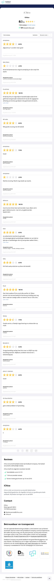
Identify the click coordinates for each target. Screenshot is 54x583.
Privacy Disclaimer (10, 577)
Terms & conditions (36, 577)
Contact (27, 577)
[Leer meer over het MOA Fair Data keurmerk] (21, 553)
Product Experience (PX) (21, 536)
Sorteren (35, 35)
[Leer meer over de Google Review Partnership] (45, 553)
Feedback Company (15, 579)
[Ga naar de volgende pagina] (31, 450)
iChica (27, 17)
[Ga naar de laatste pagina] (36, 450)
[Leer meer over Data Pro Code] (9, 553)
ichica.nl (8, 514)
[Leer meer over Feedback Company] (33, 553)
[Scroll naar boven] (49, 578)
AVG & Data (20, 577)
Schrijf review (31, 25)
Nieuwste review (44, 35)
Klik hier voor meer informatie (28, 543)
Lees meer (6, 103)
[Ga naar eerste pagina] (18, 450)
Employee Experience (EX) (38, 536)
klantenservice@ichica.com (14, 512)
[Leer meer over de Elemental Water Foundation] (9, 565)
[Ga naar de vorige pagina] (22, 450)
